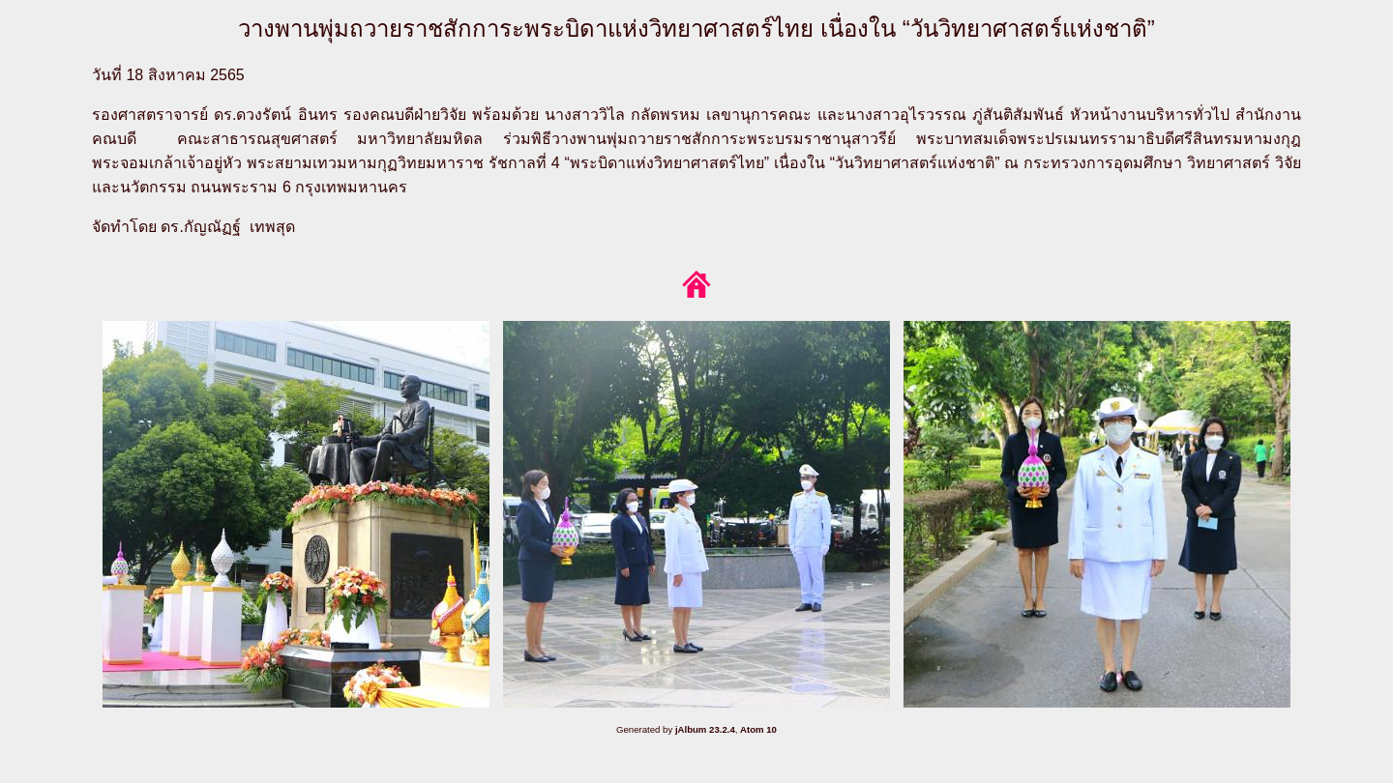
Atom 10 (758, 729)
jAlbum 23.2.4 (705, 729)
